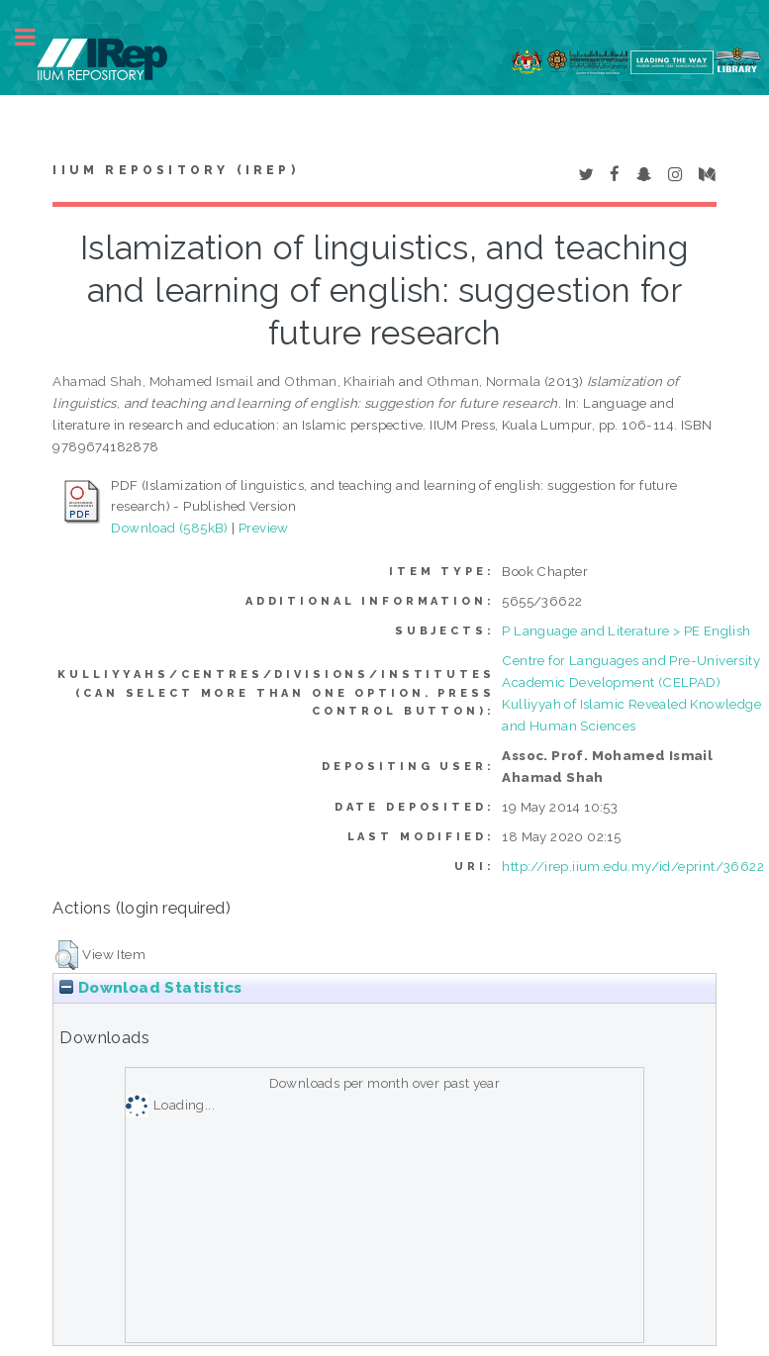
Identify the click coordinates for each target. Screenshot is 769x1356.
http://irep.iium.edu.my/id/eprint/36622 (633, 866)
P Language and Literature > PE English (626, 630)
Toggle (35, 37)
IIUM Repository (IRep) (175, 170)
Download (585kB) (169, 527)
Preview (264, 527)
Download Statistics (150, 988)
